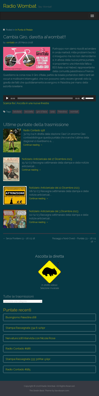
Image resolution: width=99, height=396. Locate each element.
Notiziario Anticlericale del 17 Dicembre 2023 (47, 159)
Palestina (62, 111)
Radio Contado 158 (34, 130)
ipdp (52, 111)
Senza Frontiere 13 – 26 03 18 (19, 238)
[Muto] (83, 98)
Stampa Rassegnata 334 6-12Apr (25, 327)
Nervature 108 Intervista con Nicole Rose (30, 338)
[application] (49, 98)
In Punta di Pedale (24, 30)
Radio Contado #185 (18, 369)
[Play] (7, 98)
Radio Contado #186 (18, 348)
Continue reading (32, 145)
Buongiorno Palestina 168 (21, 317)
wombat (74, 111)
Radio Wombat (19, 6)
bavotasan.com (62, 390)
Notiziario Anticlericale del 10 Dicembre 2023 (54, 187)
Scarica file (9, 103)
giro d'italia (42, 111)
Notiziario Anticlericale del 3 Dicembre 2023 (53, 211)
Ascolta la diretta (49, 256)
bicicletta (29, 111)
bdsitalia (17, 111)
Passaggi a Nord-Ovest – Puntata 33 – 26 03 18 (74, 240)
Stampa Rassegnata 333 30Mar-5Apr (28, 359)
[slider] (45, 98)
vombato (10, 42)
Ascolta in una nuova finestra (33, 103)
